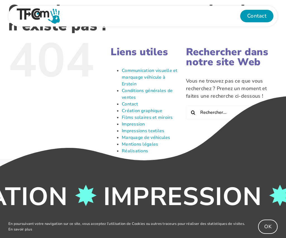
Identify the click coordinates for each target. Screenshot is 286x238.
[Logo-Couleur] (38, 11)
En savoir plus (20, 229)
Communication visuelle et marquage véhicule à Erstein (150, 77)
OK (267, 226)
